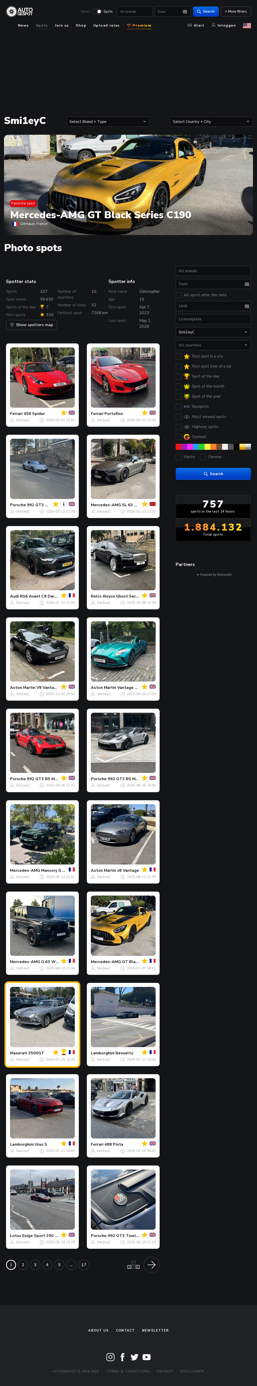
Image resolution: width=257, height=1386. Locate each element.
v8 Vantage (128, 870)
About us (98, 1330)
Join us (62, 25)
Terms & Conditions (128, 1371)
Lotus (15, 1235)
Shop (81, 25)
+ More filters (236, 11)
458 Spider (34, 413)
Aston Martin (22, 687)
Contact (125, 1330)
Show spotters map (31, 325)
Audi (14, 596)
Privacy (165, 1371)
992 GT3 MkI (39, 505)
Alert (196, 25)
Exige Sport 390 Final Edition (50, 1235)
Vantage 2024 (131, 687)
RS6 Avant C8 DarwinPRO (45, 596)
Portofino (113, 413)
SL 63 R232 (133, 505)
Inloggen (224, 25)
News (85, 11)
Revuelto (124, 1053)
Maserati (18, 1053)
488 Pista (113, 1144)
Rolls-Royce (103, 596)
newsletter (155, 1330)
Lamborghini (102, 1053)
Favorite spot (23, 203)
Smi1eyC (23, 420)
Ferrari (16, 413)
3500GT (36, 1053)
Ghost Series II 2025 (136, 596)
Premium (139, 25)
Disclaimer (192, 1371)
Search (206, 11)
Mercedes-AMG (106, 505)
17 (83, 1265)
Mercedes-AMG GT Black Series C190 (100, 215)
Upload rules (106, 25)
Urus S (41, 1144)
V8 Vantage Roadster (57, 687)
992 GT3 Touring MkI (128, 1235)
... (71, 1265)
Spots (108, 11)
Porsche (18, 505)
